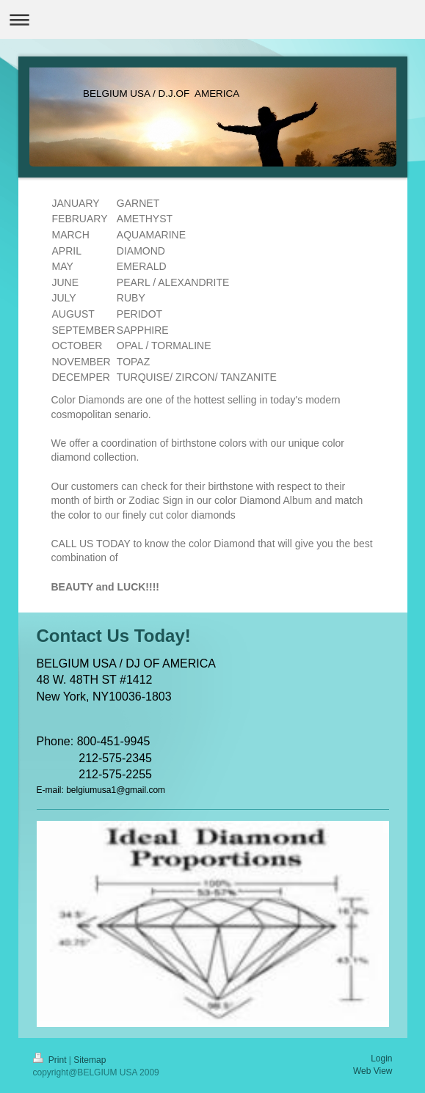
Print (51, 1060)
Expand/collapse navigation (212, 19)
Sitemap (89, 1060)
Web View (373, 1071)
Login (381, 1058)
